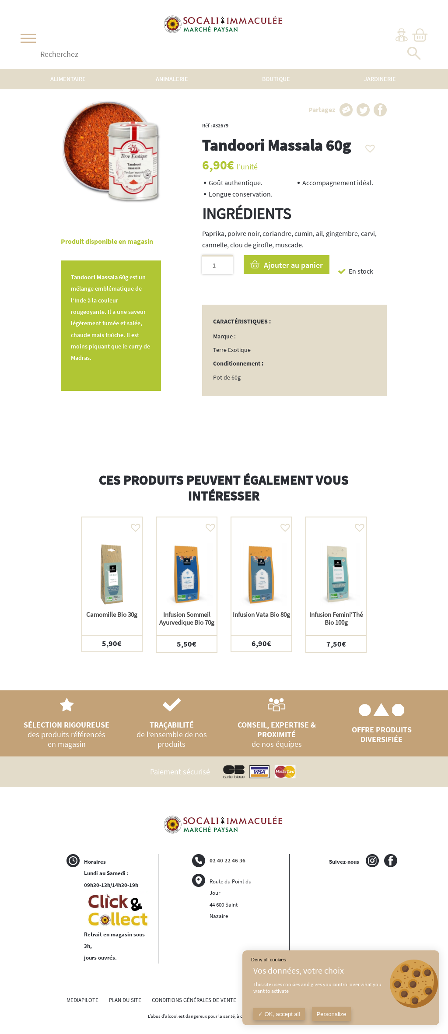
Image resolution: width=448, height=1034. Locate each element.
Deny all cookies (268, 959)
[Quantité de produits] (217, 264)
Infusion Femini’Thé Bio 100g (336, 618)
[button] (368, 146)
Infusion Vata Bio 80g (261, 614)
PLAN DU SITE (125, 1000)
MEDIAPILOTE (82, 1000)
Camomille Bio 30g (111, 614)
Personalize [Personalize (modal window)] (331, 1014)
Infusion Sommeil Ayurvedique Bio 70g (186, 618)
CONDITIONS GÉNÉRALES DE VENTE (194, 1000)
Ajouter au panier (293, 265)
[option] (112, 584)
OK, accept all (279, 1014)
